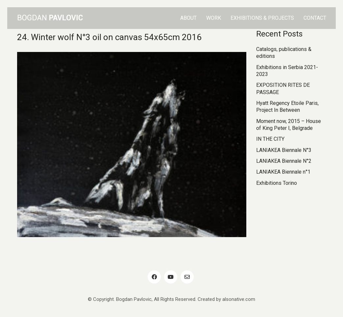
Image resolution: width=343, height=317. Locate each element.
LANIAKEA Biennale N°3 (283, 150)
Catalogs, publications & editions (283, 52)
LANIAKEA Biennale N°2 (283, 161)
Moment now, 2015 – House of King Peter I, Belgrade (288, 124)
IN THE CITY (270, 139)
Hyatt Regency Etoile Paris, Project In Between (287, 106)
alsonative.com (238, 299)
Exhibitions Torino (276, 183)
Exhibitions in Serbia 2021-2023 (287, 70)
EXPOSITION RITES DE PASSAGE (283, 88)
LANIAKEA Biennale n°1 (283, 172)
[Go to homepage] (50, 18)
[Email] (187, 276)
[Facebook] (154, 276)
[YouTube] (170, 276)
